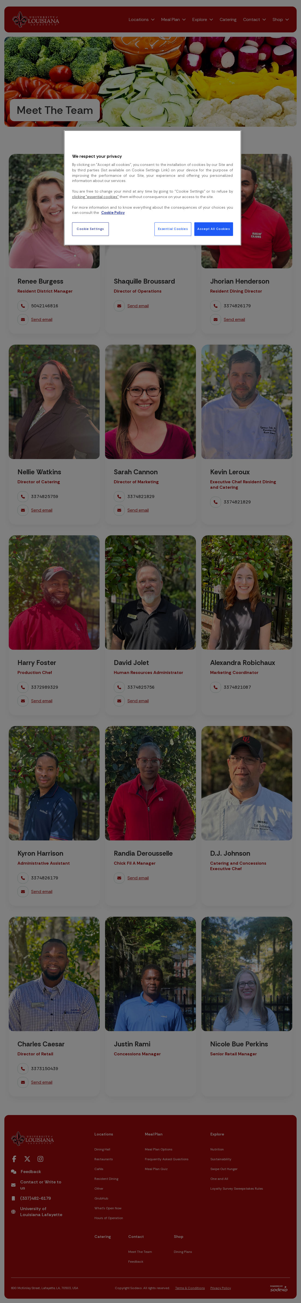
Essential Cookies (173, 229)
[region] (152, 187)
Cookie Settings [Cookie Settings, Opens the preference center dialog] (90, 229)
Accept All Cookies (213, 229)
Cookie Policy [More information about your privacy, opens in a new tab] (113, 212)
